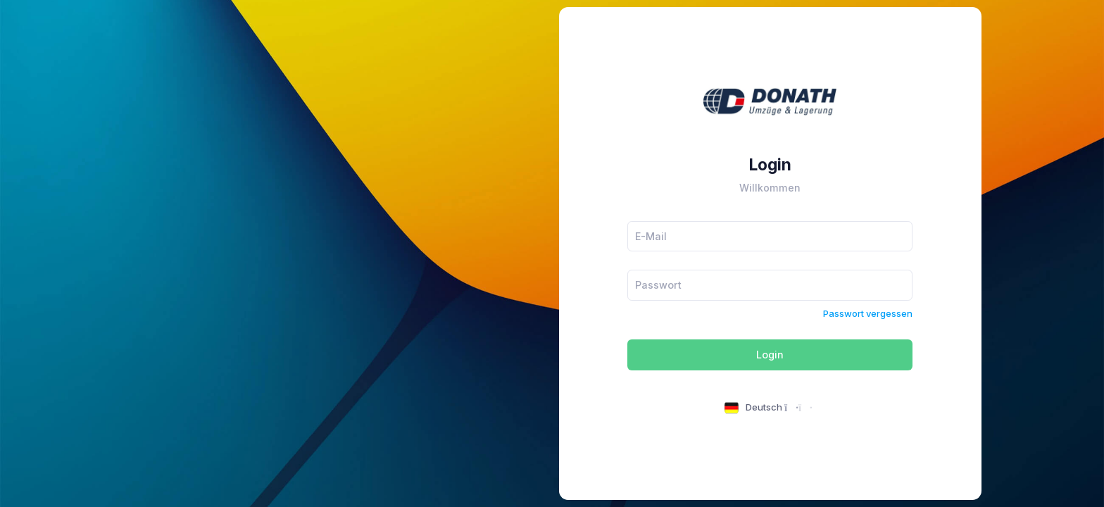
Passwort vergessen (867, 313)
